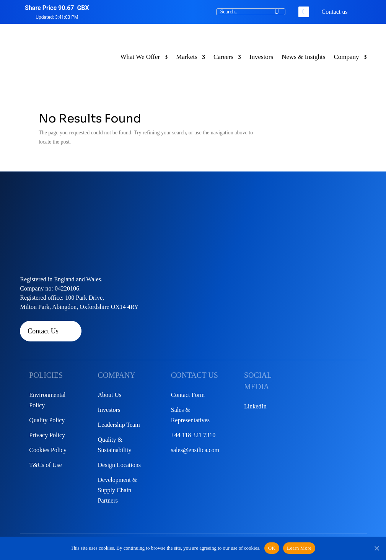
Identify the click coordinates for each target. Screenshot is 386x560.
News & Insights (303, 56)
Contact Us (43, 331)
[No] (376, 548)
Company (346, 56)
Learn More (299, 548)
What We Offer (140, 56)
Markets (186, 56)
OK (271, 548)
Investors (261, 56)
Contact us (335, 11)
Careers (223, 56)
